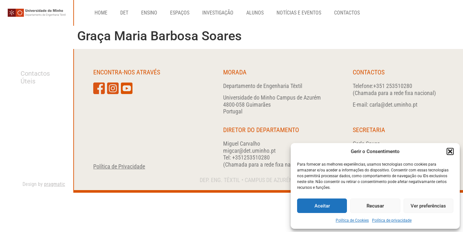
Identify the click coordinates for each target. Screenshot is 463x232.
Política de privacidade (392, 220)
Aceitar (322, 206)
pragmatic (54, 184)
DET (124, 12)
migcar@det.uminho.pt (249, 150)
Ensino (149, 12)
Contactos (347, 12)
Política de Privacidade (119, 166)
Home (101, 12)
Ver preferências (428, 206)
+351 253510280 (392, 85)
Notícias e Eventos (299, 12)
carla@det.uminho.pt (393, 104)
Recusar (375, 206)
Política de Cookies (352, 220)
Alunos (255, 12)
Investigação (217, 12)
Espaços (179, 12)
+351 (251, 157)
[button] (450, 151)
